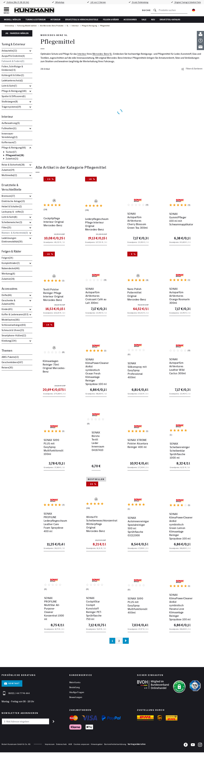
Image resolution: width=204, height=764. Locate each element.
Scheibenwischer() (12, 222)
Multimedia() (9, 175)
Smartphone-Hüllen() (14, 335)
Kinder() (7, 309)
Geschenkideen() (12, 362)
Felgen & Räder (111, 19)
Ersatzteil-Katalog (170, 19)
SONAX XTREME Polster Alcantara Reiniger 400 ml (137, 462)
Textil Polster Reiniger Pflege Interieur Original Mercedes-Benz (53, 303)
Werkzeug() (8, 273)
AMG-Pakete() (10, 357)
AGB (70, 757)
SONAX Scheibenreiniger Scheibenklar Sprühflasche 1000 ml (179, 462)
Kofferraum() (9, 142)
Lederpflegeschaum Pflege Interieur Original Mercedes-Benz (95, 226)
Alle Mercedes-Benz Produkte (52, 25)
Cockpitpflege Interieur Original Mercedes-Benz (53, 225)
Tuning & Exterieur (36, 19)
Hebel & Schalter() (12, 206)
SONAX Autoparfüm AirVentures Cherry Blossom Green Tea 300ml (134, 228)
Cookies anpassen (81, 757)
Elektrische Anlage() (13, 201)
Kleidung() (9, 340)
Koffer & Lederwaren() (15, 314)
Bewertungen (75, 710)
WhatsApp (59, 2)
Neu (153, 19)
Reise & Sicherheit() (13, 164)
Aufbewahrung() (11, 123)
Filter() (6, 227)
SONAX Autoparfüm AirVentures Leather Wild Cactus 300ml (179, 379)
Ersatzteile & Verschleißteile (81, 19)
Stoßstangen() (10, 101)
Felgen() (7, 257)
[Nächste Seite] (126, 654)
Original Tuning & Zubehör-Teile (187, 2)
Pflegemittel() (15, 155)
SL (68, 25)
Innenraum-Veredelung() (9, 135)
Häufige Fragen (76, 706)
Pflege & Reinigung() (14, 91)
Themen (7, 350)
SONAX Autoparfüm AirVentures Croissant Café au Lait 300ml (94, 303)
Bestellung (74, 701)
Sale (144, 19)
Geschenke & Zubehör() (8, 302)
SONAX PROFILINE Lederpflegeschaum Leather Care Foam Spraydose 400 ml (50, 537)
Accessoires (130, 19)
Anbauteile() (9, 50)
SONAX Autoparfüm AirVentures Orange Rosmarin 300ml (176, 303)
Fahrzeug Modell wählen (27, 25)
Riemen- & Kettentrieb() (15, 232)
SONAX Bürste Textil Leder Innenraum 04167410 (93, 462)
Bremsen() (8, 196)
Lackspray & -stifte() (13, 211)
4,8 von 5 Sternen (98, 2)
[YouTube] (192, 759)
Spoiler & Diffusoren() (14, 96)
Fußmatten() (9, 128)
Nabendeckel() (11, 268)
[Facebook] (185, 759)
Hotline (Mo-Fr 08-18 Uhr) (17, 2)
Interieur (55, 19)
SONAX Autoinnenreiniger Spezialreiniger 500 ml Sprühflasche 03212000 (138, 535)
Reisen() (7, 367)
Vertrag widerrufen (137, 757)
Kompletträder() (11, 263)
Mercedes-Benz (100, 53)
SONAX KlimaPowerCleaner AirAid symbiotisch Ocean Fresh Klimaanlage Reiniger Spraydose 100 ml (96, 384)
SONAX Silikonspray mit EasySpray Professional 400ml (137, 379)
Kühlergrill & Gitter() (13, 75)
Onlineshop (9, 25)
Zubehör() (12, 158)
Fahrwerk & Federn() (13, 61)
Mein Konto (74, 696)
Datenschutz (61, 757)
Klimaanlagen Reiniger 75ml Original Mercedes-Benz (53, 379)
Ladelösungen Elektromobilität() (12, 239)
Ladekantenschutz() (12, 80)
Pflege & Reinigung (89, 25)
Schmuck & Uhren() (13, 330)
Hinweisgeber (97, 757)
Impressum (50, 757)
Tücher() (11, 152)
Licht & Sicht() (9, 85)
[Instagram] (200, 759)
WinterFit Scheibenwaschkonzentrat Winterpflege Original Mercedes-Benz (96, 537)
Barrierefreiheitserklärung (115, 757)
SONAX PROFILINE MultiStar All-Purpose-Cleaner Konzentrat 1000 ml (53, 620)
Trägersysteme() (11, 106)
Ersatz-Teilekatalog (139, 2)
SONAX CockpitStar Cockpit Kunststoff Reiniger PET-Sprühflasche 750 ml (93, 620)
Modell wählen (12, 19)
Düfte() (7, 295)
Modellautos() (11, 319)
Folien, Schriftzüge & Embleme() (12, 68)
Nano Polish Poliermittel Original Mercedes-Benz (137, 301)
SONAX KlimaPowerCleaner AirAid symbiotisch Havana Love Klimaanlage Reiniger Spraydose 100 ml (179, 624)
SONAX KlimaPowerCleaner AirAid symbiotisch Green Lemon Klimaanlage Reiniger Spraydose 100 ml (179, 540)
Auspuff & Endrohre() (13, 56)
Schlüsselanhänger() (14, 325)
